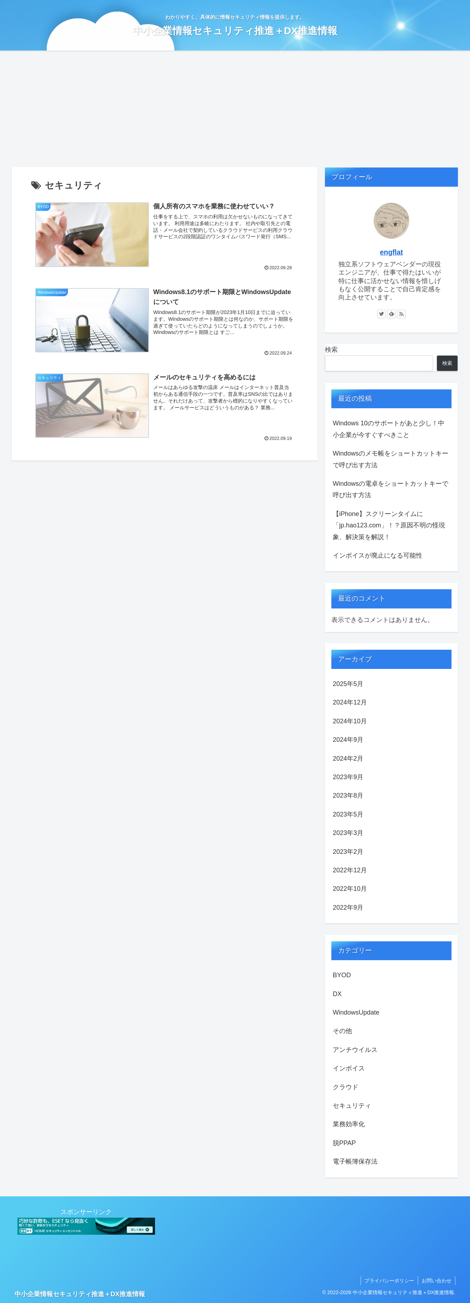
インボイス (349, 1068)
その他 (342, 1031)
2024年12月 (350, 702)
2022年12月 (350, 870)
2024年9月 (348, 739)
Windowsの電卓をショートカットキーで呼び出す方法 (390, 489)
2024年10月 (350, 721)
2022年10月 (350, 888)
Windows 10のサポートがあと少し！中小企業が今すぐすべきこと (388, 429)
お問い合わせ (437, 1280)
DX (337, 994)
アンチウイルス (355, 1049)
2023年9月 (348, 777)
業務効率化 (349, 1124)
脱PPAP (344, 1143)
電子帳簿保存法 (355, 1161)
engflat (391, 252)
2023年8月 (348, 795)
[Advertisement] (235, 109)
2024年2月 (348, 758)
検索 (331, 349)
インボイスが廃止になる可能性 (377, 555)
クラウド (345, 1087)
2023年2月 (348, 851)
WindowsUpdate (356, 1012)
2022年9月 (348, 907)
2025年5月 (348, 683)
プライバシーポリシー (389, 1280)
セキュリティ (352, 1105)
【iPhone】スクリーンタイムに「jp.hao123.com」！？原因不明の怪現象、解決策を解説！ (389, 525)
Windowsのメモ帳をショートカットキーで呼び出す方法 (390, 459)
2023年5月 (348, 814)
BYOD (342, 975)
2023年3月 (348, 832)
